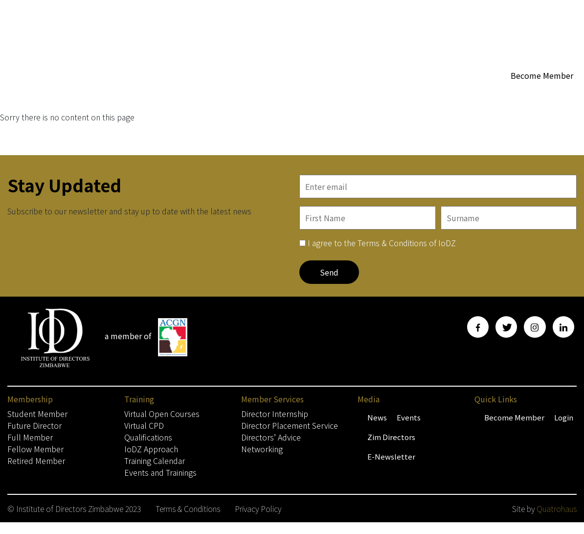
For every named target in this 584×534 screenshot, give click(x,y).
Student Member (37, 413)
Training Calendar (154, 460)
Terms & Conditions (188, 508)
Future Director (34, 425)
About (337, 94)
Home (236, 94)
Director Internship (274, 413)
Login (563, 417)
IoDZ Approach (151, 449)
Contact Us (244, 113)
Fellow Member (35, 449)
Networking (262, 449)
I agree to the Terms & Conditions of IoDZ (382, 243)
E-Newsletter (391, 456)
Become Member (542, 75)
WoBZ (373, 94)
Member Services (429, 94)
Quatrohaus (557, 508)
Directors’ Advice (271, 437)
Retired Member (36, 460)
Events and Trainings (160, 472)
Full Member (30, 437)
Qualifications (148, 437)
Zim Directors (391, 437)
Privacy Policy (258, 508)
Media (490, 94)
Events (409, 417)
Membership (284, 94)
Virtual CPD (144, 425)
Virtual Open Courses (162, 413)
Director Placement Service (289, 425)
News (377, 417)
